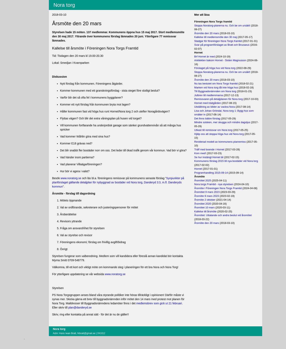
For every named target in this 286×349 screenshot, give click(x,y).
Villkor (32, 19)
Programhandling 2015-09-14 (216, 180)
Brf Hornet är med (209, 60)
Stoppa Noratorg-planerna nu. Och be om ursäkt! (227, 25)
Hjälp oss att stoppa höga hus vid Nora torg (224, 141)
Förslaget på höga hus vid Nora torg (219, 72)
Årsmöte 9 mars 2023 (211, 207)
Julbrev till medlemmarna (213, 99)
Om (29, 31)
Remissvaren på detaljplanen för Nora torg (223, 103)
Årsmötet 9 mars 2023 (212, 203)
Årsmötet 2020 (207, 215)
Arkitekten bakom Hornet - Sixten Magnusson (225, 64)
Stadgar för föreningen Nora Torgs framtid (223, 41)
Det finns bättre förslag (212, 126)
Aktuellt (31, 2)
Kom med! (205, 161)
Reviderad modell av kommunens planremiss (225, 149)
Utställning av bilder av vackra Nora (219, 114)
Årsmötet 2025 (207, 188)
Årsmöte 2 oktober (209, 211)
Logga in (32, 26)
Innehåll (32, 7)
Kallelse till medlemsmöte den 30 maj (220, 37)
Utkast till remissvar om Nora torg (218, 137)
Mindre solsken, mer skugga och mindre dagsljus (227, 130)
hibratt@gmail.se (101, 341)
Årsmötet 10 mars (209, 219)
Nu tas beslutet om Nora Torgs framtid (221, 87)
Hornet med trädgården (212, 110)
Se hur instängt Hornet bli (213, 164)
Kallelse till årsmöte (210, 222)
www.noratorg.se (85, 182)
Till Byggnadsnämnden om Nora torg (220, 95)
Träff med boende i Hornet (214, 157)
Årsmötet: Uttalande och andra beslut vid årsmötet (228, 226)
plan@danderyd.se (118, 315)
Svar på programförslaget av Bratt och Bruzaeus (226, 48)
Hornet (203, 176)
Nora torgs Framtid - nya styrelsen (218, 191)
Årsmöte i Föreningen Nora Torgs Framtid (223, 195)
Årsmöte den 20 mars (211, 33)
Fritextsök (33, 13)
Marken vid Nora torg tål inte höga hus (221, 91)
